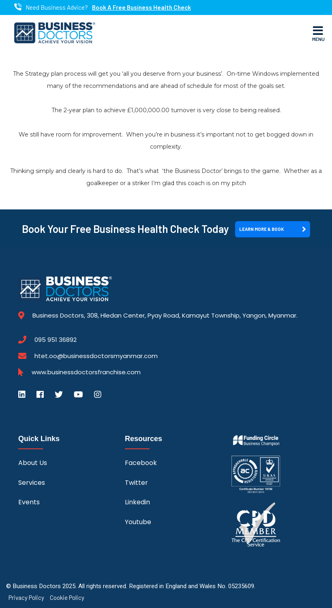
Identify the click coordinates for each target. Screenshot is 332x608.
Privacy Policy (26, 597)
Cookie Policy (67, 597)
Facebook (141, 462)
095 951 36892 (55, 340)
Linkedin (137, 502)
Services (31, 482)
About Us (32, 462)
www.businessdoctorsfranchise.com (86, 372)
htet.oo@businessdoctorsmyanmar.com (96, 356)
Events (29, 502)
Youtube (138, 522)
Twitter (136, 482)
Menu (318, 33)
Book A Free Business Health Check (141, 7)
